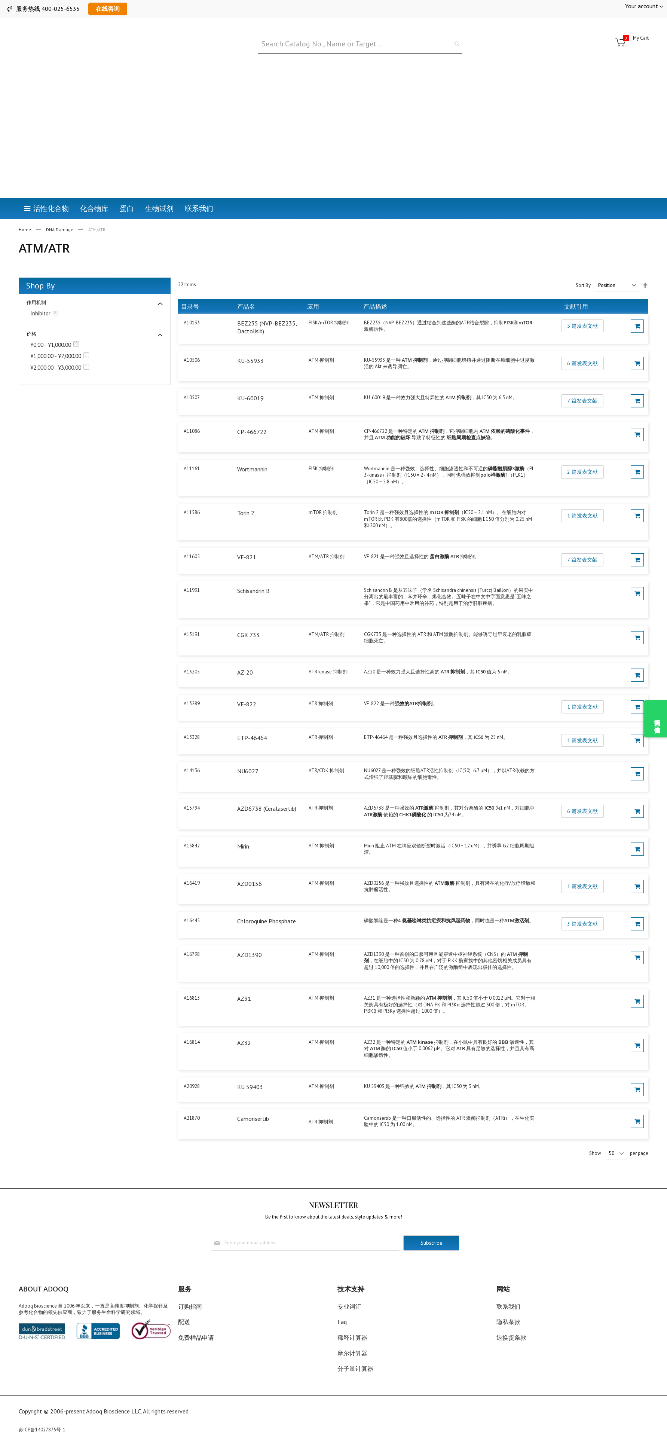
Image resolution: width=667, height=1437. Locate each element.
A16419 (192, 864)
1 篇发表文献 (582, 496)
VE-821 (246, 538)
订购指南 (190, 1306)
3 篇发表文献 (582, 905)
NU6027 (247, 752)
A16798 (192, 935)
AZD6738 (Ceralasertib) (266, 790)
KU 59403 (250, 1067)
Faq (342, 1322)
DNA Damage (60, 192)
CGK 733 (248, 616)
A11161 (192, 449)
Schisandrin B (253, 572)
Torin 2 (245, 494)
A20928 (192, 1067)
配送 (184, 1322)
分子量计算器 (355, 1368)
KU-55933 (250, 341)
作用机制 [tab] (36, 284)
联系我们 (508, 1306)
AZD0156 (249, 864)
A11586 (192, 493)
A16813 (192, 979)
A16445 (192, 902)
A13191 (192, 615)
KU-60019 (250, 379)
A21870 (192, 1099)
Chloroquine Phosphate (266, 902)
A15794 (192, 789)
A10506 (192, 341)
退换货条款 (511, 1337)
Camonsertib (253, 1099)
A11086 (192, 412)
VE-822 (246, 685)
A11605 (192, 538)
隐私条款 (508, 1322)
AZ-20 (245, 653)
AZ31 (244, 980)
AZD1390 (249, 935)
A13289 (192, 684)
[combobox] (360, 44)
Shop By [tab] (40, 266)
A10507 (192, 378)
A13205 (192, 652)
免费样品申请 (196, 1337)
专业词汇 (349, 1306)
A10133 (192, 303)
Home (25, 192)
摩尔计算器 (352, 1353)
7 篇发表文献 (582, 381)
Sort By (583, 266)
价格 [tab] (31, 315)
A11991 (192, 571)
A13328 (192, 718)
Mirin (243, 827)
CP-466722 (252, 412)
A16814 (192, 1023)
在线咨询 (108, 8)
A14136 (192, 752)
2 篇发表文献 (582, 452)
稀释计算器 (352, 1337)
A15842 (192, 826)
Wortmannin (252, 450)
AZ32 (244, 1024)
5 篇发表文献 (582, 306)
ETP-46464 (252, 718)
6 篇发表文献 (582, 344)
